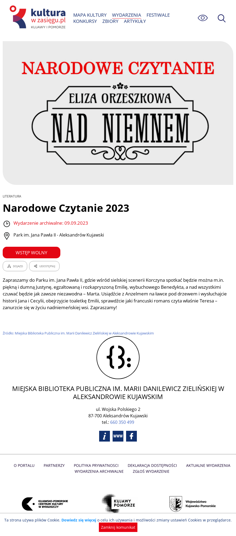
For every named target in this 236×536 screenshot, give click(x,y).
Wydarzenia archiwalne (99, 471)
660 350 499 (122, 422)
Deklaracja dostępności (152, 465)
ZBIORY (111, 21)
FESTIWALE (157, 15)
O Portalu (25, 465)
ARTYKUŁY (134, 21)
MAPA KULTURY (90, 15)
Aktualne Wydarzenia (207, 465)
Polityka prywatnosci (97, 465)
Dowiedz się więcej (80, 520)
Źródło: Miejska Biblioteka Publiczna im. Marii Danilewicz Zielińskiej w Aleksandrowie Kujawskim (80, 333)
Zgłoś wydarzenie (151, 471)
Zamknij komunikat (118, 527)
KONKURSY (85, 21)
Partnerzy (55, 465)
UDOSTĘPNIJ (44, 266)
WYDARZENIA (126, 15)
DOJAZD (15, 266)
